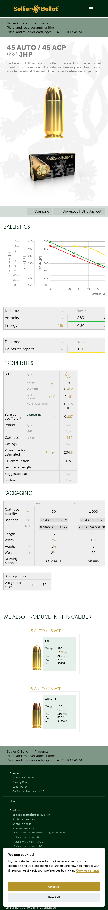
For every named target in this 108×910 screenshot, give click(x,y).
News (13, 801)
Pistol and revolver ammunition (31, 28)
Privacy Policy (21, 782)
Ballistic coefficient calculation (31, 814)
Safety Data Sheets (24, 777)
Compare (39, 211)
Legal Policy (19, 786)
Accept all (54, 886)
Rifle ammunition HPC (28, 846)
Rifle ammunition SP (27, 837)
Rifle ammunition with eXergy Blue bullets (40, 832)
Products (41, 23)
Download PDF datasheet (79, 211)
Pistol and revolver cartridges (29, 32)
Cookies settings (87, 870)
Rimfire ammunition (25, 819)
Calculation (34, 414)
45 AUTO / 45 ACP (71, 32)
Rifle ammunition (23, 828)
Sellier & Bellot (18, 23)
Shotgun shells (21, 823)
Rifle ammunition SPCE (28, 841)
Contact (15, 773)
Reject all (54, 897)
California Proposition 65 (28, 791)
